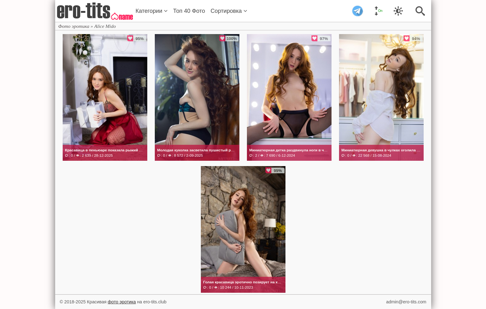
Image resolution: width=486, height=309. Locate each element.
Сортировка (229, 11)
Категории (152, 11)
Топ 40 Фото (189, 11)
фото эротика (122, 301)
